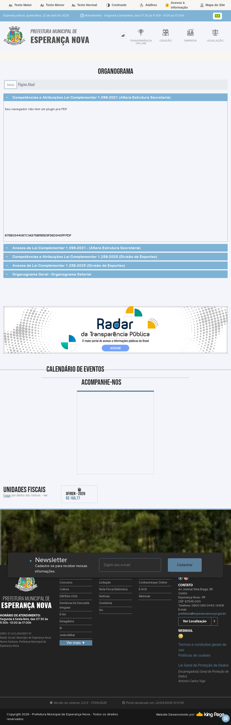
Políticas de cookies (194, 655)
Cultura (64, 589)
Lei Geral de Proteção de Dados (203, 665)
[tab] (123, 35)
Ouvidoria (105, 603)
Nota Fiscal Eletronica (113, 589)
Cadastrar (185, 565)
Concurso (66, 582)
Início (10, 84)
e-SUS (143, 589)
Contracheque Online (153, 582)
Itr (61, 628)
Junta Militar (67, 635)
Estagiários (67, 621)
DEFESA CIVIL (69, 596)
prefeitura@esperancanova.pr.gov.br (202, 613)
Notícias (104, 596)
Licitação (105, 582)
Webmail (144, 596)
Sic (101, 610)
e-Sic (63, 614)
